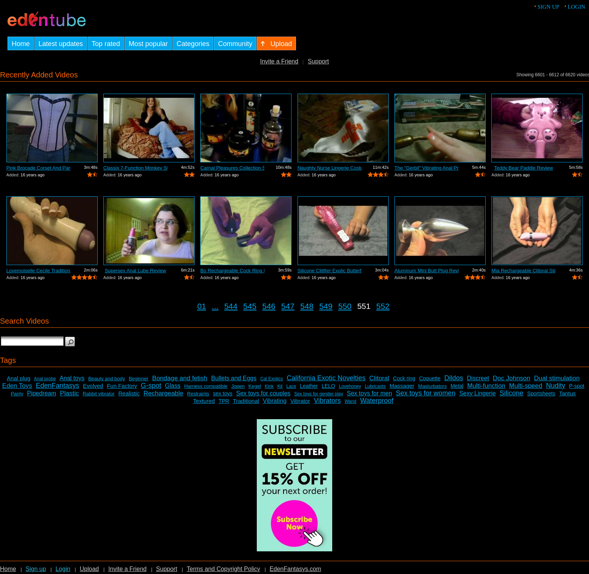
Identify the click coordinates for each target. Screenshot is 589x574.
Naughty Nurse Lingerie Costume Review (330, 168)
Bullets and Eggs (233, 378)
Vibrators (327, 400)
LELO (328, 386)
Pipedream (41, 393)
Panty (17, 394)
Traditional (246, 401)
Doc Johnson (511, 378)
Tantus (567, 393)
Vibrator (300, 401)
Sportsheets (541, 393)
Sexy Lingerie (477, 393)
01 (201, 306)
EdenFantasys (57, 385)
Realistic (129, 393)
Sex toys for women (426, 393)
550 (344, 306)
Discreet (478, 378)
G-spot (151, 385)
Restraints (198, 394)
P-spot (576, 386)
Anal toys (72, 378)
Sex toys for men (369, 393)
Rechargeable (163, 393)
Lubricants (375, 386)
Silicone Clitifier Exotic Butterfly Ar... (330, 270)
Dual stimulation (557, 378)
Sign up (548, 7)
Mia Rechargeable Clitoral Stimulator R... (523, 270)
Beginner (139, 378)
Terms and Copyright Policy (223, 569)
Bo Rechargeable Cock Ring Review (232, 270)
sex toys (222, 393)
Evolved (93, 386)
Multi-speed (525, 385)
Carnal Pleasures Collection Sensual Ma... (232, 168)
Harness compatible (205, 386)
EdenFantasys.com (295, 569)
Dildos (453, 378)
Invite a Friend (279, 61)
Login (576, 7)
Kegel (254, 386)
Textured (204, 401)
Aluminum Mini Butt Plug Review (426, 270)
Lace (291, 386)
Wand (350, 401)
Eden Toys (17, 385)
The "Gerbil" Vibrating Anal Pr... (426, 168)
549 (326, 306)
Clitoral (379, 378)
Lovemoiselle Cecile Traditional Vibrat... (38, 270)
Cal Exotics (271, 378)
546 (268, 306)
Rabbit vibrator (99, 394)
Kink (269, 386)
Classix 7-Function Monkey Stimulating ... (135, 168)
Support (318, 61)
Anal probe (45, 378)
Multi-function (486, 385)
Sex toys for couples (263, 393)
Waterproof (376, 400)
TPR (224, 401)
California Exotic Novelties (326, 378)
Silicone (511, 393)
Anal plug (19, 378)
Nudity (555, 385)
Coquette (429, 378)
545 (249, 306)
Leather (309, 386)
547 (287, 306)
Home (8, 569)
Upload (89, 569)
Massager (402, 386)
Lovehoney (350, 386)
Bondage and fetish (180, 378)
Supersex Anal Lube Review (135, 270)
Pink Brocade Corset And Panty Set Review (38, 168)
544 (231, 306)
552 (383, 306)
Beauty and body (106, 378)
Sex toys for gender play (318, 394)
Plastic (69, 393)
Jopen (237, 386)
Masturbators (432, 386)
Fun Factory (122, 386)
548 (306, 306)
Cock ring (404, 378)
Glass (173, 386)
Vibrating (275, 401)
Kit (279, 386)
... (215, 306)
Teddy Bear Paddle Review (523, 168)
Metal (457, 386)
